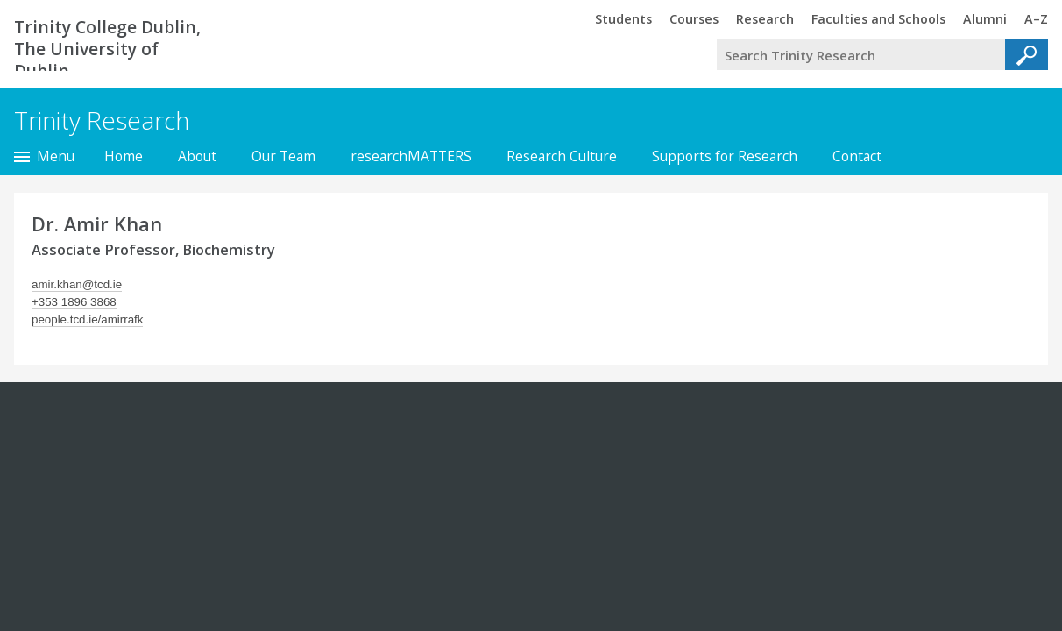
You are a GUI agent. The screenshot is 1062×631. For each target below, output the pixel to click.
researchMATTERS (410, 156)
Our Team (283, 156)
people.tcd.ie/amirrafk (87, 319)
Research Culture (561, 156)
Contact (856, 156)
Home (123, 156)
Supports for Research (724, 156)
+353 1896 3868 (74, 301)
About (197, 156)
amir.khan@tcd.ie (77, 284)
